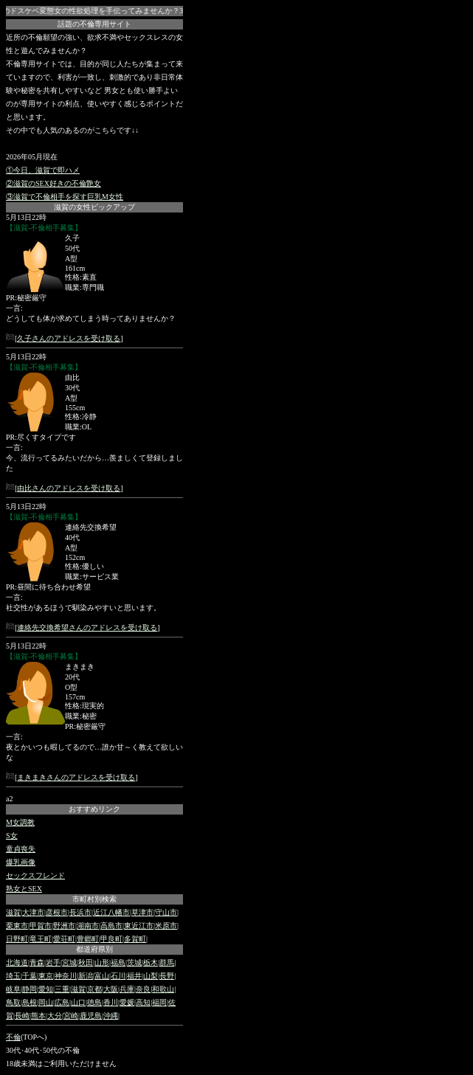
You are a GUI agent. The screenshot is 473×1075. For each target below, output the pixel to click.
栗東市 (17, 926)
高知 (143, 1002)
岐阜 (13, 989)
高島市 (111, 926)
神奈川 (66, 976)
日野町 (17, 939)
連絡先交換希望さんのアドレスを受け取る (87, 627)
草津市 (142, 912)
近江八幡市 (111, 912)
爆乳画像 (20, 862)
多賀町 (135, 939)
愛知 (45, 989)
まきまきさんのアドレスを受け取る (76, 777)
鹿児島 (91, 1016)
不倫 (13, 1037)
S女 (12, 836)
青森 (37, 962)
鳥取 (13, 1002)
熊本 (38, 1016)
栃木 (150, 962)
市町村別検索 (94, 899)
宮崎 (70, 1016)
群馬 (166, 962)
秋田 (85, 962)
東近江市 (138, 926)
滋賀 (13, 912)
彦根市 (57, 912)
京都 (94, 989)
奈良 (143, 989)
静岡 (29, 989)
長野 (166, 976)
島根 (29, 1002)
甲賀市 (41, 926)
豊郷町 (88, 939)
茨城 (134, 962)
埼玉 (13, 976)
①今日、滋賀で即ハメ (43, 170)
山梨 (150, 976)
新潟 (85, 976)
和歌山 (163, 989)
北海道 (17, 962)
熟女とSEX (24, 889)
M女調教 (20, 822)
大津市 (33, 912)
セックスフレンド (35, 875)
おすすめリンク (94, 809)
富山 (101, 976)
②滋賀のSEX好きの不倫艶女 (53, 183)
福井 (134, 976)
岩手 (53, 962)
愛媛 (127, 1002)
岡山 (45, 1002)
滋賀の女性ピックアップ (94, 207)
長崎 (22, 1016)
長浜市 (80, 912)
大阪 (110, 989)
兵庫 (127, 989)
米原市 (166, 926)
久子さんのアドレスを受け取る (68, 338)
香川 (110, 1002)
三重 (62, 989)
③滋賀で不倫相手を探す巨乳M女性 (64, 197)
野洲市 (64, 926)
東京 (45, 976)
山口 (78, 1002)
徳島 (94, 1002)
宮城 (69, 962)
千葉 (29, 976)
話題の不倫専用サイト (94, 24)
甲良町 (111, 939)
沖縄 (110, 1016)
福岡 (159, 1002)
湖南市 (88, 926)
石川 (118, 976)
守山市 (166, 912)
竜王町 (41, 939)
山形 (101, 962)
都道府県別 (94, 949)
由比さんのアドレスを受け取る (68, 488)
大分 (54, 1016)
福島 (118, 962)
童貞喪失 (20, 849)
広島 (62, 1002)
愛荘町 (64, 939)
